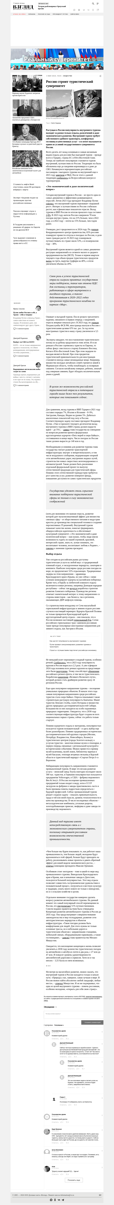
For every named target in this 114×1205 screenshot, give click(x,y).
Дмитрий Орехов (19, 365)
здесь (46, 1000)
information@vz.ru (67, 1195)
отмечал (50, 866)
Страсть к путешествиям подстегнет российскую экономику (73, 650)
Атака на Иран (19, 14)
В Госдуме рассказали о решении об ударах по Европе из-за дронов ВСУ (26, 227)
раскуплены (61, 671)
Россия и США (44, 14)
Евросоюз (75, 14)
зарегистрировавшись (94, 996)
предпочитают (64, 906)
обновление (93, 671)
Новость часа (44, 3)
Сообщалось (60, 662)
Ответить (55, 1039)
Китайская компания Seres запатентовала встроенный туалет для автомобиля (26, 170)
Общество (67, 76)
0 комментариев (22, 329)
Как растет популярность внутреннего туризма (68, 641)
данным (94, 229)
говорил (50, 203)
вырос (49, 261)
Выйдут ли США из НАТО (23, 342)
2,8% (48, 215)
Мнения (17, 303)
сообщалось (62, 178)
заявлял (65, 937)
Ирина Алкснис (19, 309)
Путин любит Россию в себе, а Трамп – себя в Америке (25, 314)
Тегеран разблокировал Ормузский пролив (52, 7)
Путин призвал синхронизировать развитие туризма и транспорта (70, 646)
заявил (66, 429)
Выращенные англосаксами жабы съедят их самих (26, 370)
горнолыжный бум (82, 620)
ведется (73, 588)
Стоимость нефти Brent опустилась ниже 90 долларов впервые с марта (26, 187)
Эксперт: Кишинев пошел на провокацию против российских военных (25, 200)
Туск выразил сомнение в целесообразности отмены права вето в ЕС (25, 240)
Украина (31, 14)
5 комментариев (22, 385)
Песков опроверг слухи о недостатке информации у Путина (25, 214)
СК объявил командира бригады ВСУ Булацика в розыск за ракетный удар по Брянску (27, 144)
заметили (60, 175)
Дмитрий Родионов (20, 338)
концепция (63, 677)
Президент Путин (60, 14)
